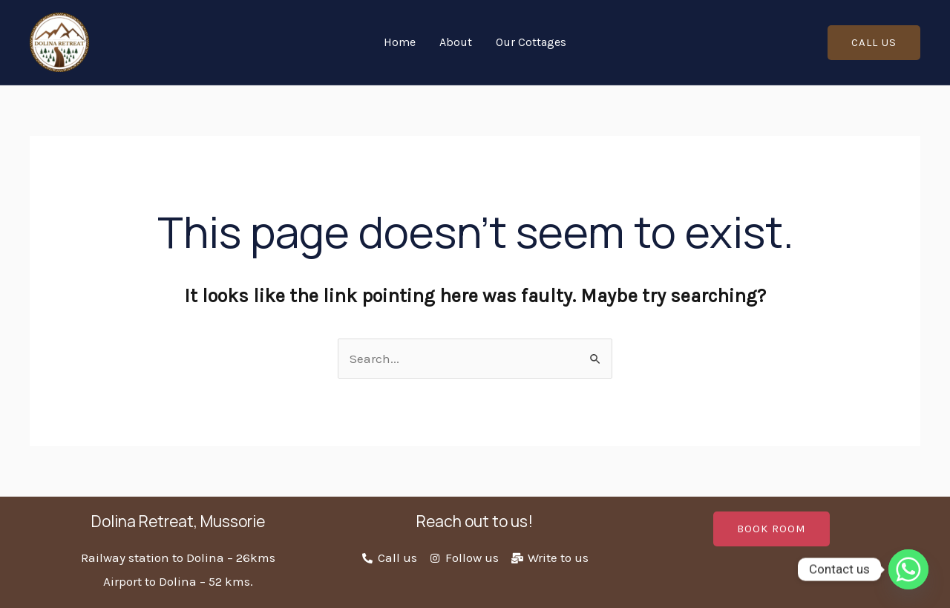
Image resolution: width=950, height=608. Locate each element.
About (455, 42)
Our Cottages (531, 42)
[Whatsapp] (908, 569)
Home (400, 42)
